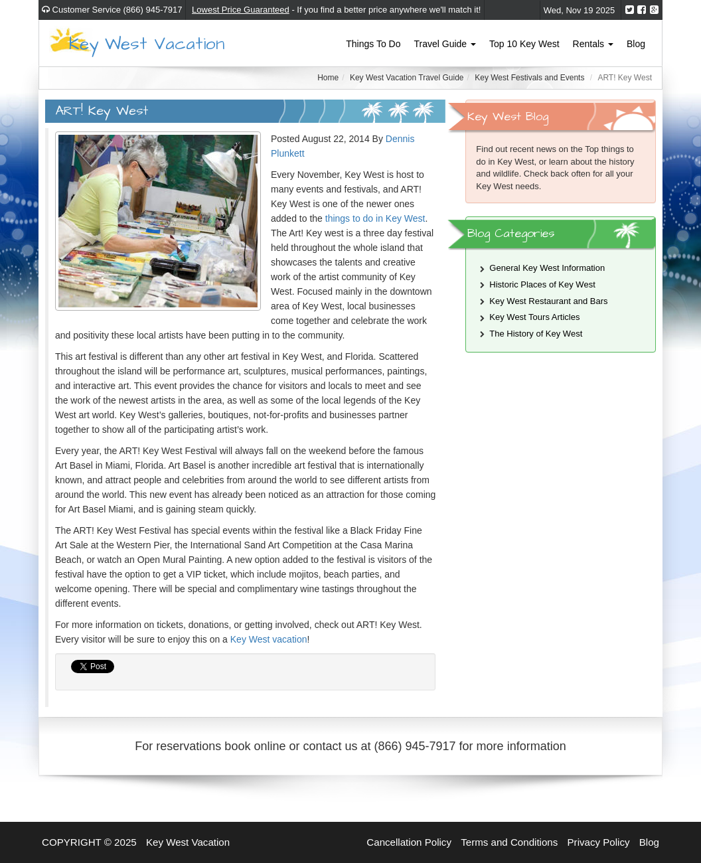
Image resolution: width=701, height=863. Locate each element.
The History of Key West (535, 334)
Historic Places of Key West (542, 284)
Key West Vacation (146, 43)
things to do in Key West (375, 218)
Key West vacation (268, 639)
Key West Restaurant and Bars (548, 301)
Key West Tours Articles (534, 317)
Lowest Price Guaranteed (240, 10)
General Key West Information (547, 268)
